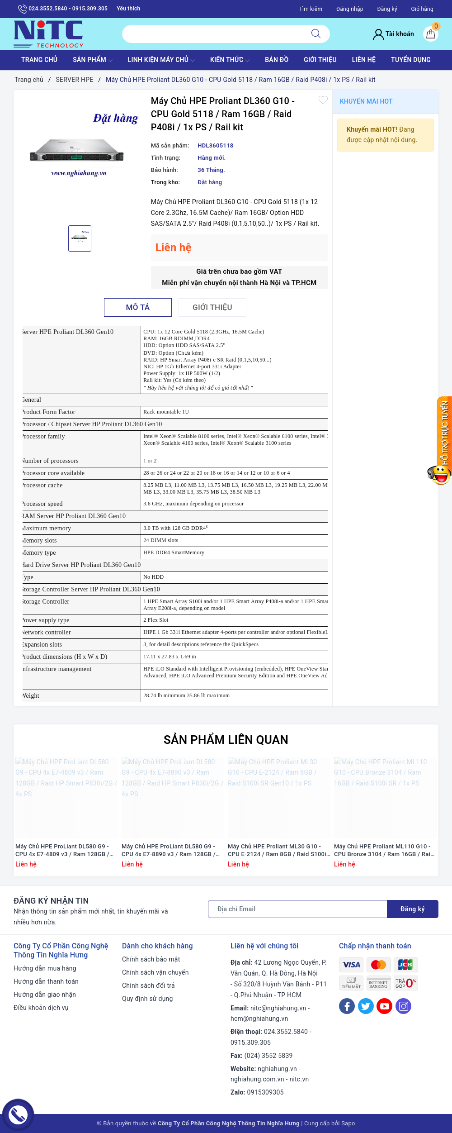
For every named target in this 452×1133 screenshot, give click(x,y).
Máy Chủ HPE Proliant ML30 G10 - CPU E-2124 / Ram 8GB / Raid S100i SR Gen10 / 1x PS (277, 850)
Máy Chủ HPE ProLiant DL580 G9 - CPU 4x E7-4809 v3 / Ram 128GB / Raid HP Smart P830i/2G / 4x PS (62, 850)
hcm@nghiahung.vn (259, 1018)
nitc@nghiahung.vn (278, 1008)
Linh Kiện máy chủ (161, 60)
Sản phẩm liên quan (226, 740)
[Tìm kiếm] (316, 34)
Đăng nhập (349, 9)
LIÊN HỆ (364, 59)
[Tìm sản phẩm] (212, 34)
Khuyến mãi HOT (366, 101)
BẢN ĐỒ (276, 59)
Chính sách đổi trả (148, 985)
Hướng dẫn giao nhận (45, 994)
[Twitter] (366, 1006)
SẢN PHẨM (93, 60)
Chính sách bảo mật (151, 959)
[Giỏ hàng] (430, 34)
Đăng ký (387, 9)
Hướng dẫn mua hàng (45, 968)
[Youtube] (384, 1006)
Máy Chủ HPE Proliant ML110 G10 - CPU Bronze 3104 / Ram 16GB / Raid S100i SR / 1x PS (384, 850)
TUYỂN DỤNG (411, 59)
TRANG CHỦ (39, 59)
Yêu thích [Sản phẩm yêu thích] (128, 8)
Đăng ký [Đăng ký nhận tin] (412, 909)
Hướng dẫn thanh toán (46, 981)
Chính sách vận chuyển (155, 972)
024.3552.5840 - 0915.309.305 (63, 9)
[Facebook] (347, 1006)
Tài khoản (393, 34)
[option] (80, 157)
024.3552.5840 (286, 1031)
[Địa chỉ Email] (297, 909)
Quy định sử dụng (147, 998)
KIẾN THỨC (230, 60)
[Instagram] (403, 1006)
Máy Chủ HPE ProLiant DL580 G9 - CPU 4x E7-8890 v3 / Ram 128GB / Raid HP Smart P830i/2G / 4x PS (169, 850)
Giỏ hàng (422, 9)
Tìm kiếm (311, 9)
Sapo (348, 1123)
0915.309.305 (251, 1042)
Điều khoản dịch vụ (41, 1007)
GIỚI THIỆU (320, 59)
